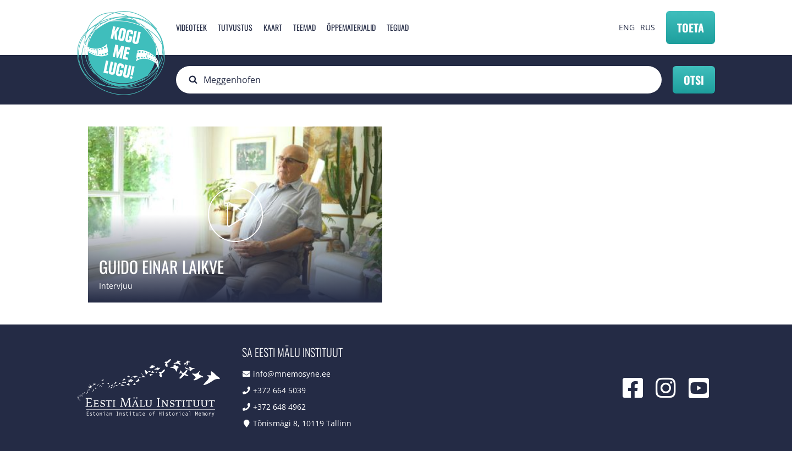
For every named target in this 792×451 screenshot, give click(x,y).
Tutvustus (235, 27)
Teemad (304, 27)
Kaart (272, 27)
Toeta (690, 27)
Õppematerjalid (351, 27)
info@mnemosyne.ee (292, 374)
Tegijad (398, 27)
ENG (627, 27)
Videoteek (191, 27)
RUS (647, 27)
